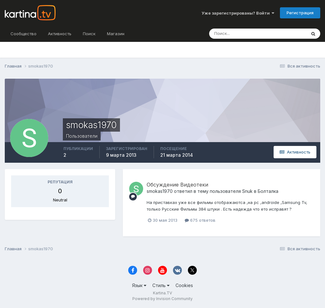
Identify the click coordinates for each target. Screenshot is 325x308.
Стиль (160, 285)
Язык (139, 285)
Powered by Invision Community (162, 298)
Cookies (184, 285)
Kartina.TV (162, 293)
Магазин (115, 33)
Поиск (89, 33)
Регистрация (300, 12)
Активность (59, 33)
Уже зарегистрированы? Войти (238, 13)
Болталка (268, 191)
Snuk (247, 191)
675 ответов (200, 220)
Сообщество (23, 33)
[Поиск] (243, 34)
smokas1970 (160, 191)
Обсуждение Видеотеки (177, 184)
